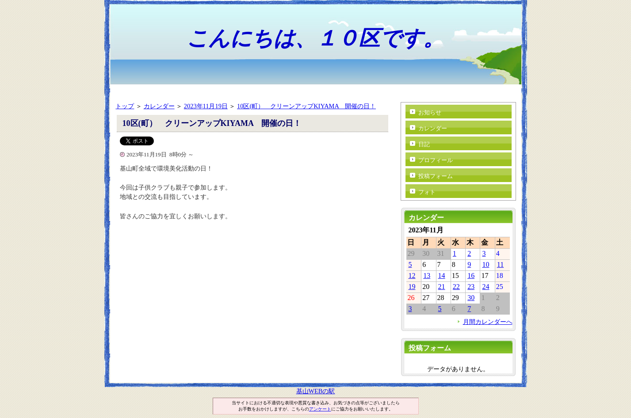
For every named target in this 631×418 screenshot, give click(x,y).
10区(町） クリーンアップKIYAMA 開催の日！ (306, 106)
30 (470, 297)
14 (441, 275)
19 (411, 286)
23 (470, 286)
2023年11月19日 (206, 106)
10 (485, 264)
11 (500, 264)
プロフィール (435, 160)
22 (456, 286)
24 (485, 286)
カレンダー (159, 106)
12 (411, 275)
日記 (424, 144)
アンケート (320, 409)
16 (470, 275)
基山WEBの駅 (315, 391)
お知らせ (429, 112)
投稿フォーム (435, 176)
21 (441, 286)
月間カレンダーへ (487, 321)
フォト (427, 192)
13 (426, 275)
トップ (124, 106)
